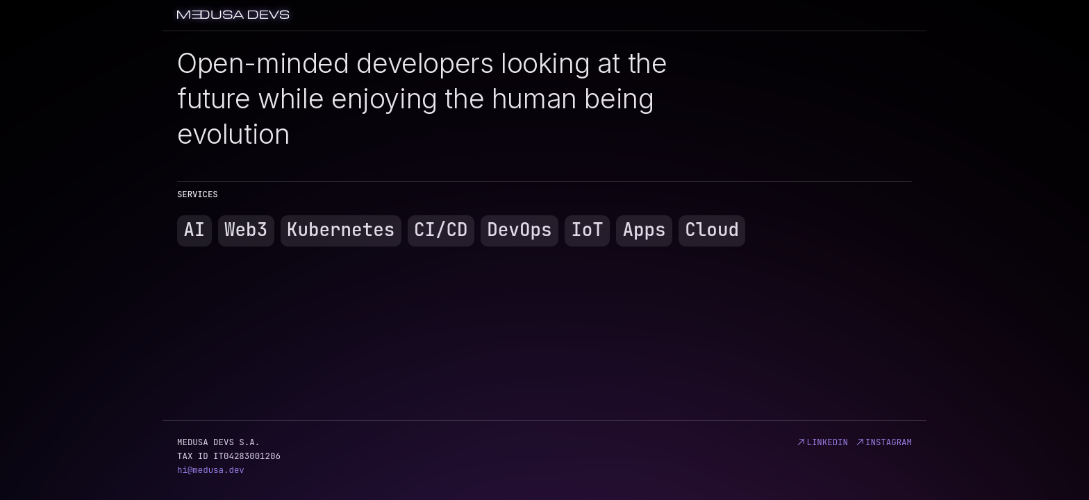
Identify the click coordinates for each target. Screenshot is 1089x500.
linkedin (821, 442)
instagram (883, 442)
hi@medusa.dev (210, 470)
